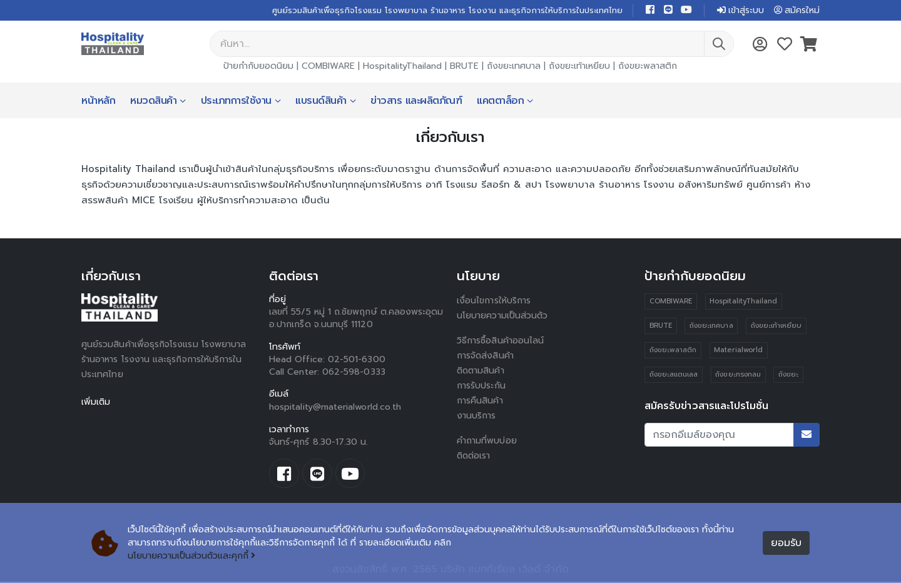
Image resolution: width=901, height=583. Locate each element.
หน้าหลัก (98, 101)
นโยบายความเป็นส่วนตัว (502, 316)
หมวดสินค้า (153, 101)
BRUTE (464, 66)
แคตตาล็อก (500, 101)
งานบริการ (476, 416)
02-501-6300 (356, 360)
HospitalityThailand (402, 66)
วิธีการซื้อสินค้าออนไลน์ (500, 341)
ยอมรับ (786, 543)
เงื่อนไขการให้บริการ (494, 301)
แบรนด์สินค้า (321, 101)
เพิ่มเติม (96, 402)
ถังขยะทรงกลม (738, 375)
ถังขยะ (788, 375)
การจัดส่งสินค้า (485, 356)
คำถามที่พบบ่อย (487, 441)
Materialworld (738, 350)
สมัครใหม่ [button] (796, 10)
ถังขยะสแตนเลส (673, 375)
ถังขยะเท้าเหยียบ (579, 66)
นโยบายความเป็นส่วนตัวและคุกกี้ (192, 556)
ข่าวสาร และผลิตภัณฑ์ (416, 101)
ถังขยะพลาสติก (647, 66)
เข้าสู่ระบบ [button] (739, 10)
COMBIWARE (328, 66)
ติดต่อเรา (474, 456)
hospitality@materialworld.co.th (335, 407)
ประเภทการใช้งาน (236, 101)
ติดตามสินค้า (481, 371)
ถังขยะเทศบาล (514, 66)
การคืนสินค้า (480, 401)
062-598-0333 (353, 372)
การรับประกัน (481, 386)
